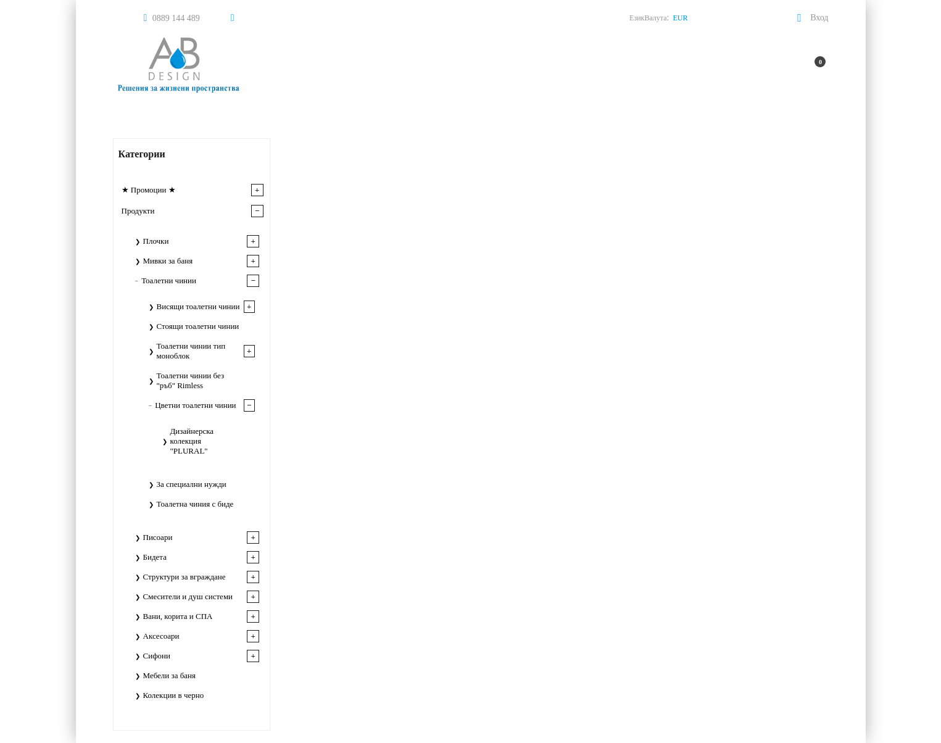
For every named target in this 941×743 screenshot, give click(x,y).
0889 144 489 (176, 18)
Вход (819, 17)
